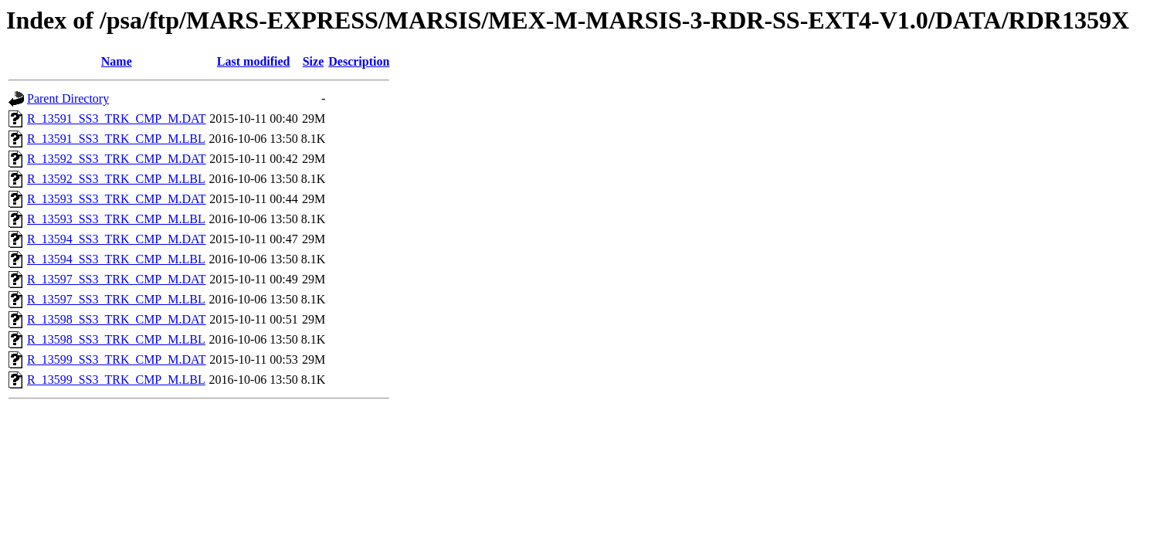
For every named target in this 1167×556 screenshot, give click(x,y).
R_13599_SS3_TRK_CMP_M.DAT (116, 359)
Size (313, 61)
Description (358, 61)
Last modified (253, 61)
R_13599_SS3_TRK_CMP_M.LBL (116, 379)
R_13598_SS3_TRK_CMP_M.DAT (116, 319)
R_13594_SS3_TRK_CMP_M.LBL (116, 259)
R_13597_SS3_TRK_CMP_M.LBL (116, 299)
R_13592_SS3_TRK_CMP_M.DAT (116, 158)
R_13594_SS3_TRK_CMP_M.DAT (116, 239)
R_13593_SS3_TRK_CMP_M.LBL (116, 218)
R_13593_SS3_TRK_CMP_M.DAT (116, 198)
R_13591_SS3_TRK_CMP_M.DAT (116, 118)
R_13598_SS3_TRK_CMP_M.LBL (116, 339)
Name (116, 61)
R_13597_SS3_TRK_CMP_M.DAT (116, 279)
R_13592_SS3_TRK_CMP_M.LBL (116, 178)
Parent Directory (68, 98)
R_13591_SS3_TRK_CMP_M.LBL (116, 138)
